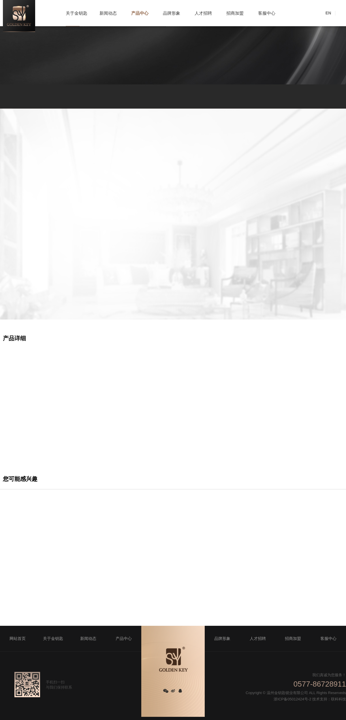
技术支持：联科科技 (329, 699)
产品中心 (139, 13)
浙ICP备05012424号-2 (292, 699)
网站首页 (18, 638)
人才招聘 (203, 13)
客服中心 (266, 13)
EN (328, 13)
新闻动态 (108, 13)
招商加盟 (235, 13)
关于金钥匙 (76, 13)
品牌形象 (171, 13)
